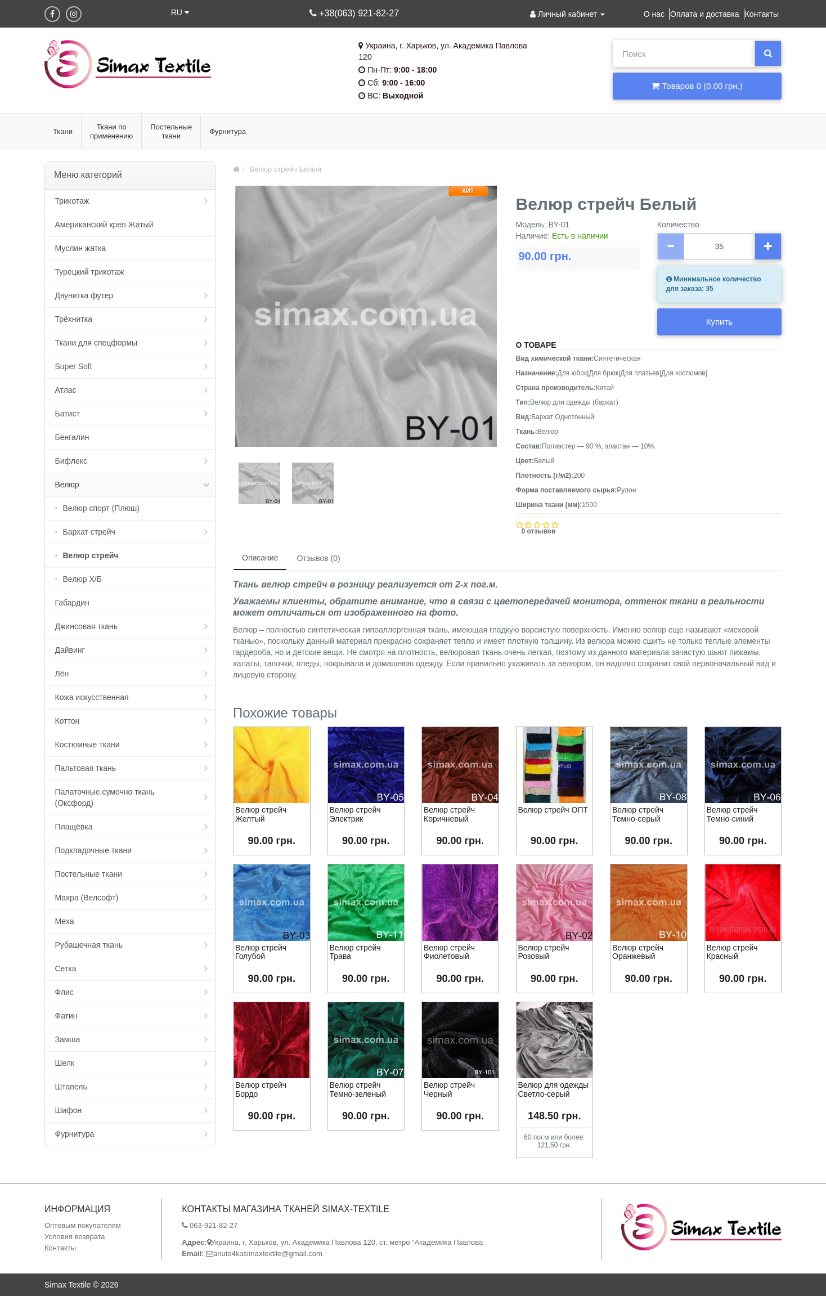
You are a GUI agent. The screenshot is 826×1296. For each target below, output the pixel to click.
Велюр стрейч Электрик (355, 814)
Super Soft (73, 366)
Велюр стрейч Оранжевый (637, 952)
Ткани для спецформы (96, 342)
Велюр (67, 484)
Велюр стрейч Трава (355, 952)
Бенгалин (72, 437)
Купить (719, 321)
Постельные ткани (89, 873)
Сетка (66, 968)
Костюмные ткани (87, 744)
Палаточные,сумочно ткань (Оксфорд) (105, 797)
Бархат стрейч (89, 531)
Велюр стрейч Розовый (543, 952)
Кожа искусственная (92, 697)
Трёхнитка (74, 319)
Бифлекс (71, 460)
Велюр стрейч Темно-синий (732, 814)
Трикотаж (72, 200)
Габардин (72, 602)
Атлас (66, 389)
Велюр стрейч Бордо (260, 1089)
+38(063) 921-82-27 (354, 13)
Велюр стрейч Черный (449, 1089)
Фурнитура (75, 1133)
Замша (67, 1039)
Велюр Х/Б (82, 579)
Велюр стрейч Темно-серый (637, 814)
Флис (64, 992)
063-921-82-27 (209, 1225)
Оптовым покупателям (82, 1225)
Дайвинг (70, 649)
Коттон (67, 720)
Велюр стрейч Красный (732, 952)
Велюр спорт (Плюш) (101, 508)
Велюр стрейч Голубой (260, 952)
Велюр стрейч (91, 555)
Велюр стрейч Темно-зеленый (358, 1089)
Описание (260, 557)
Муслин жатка (80, 248)
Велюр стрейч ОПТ (553, 809)
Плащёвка (74, 826)
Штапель (71, 1086)
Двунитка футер (84, 295)
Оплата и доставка (704, 14)
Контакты (762, 14)
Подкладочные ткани (93, 850)
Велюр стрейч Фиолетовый (449, 952)
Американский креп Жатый (104, 224)
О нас (654, 14)
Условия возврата (74, 1236)
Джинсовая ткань (86, 626)
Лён (62, 673)
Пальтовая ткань (85, 768)
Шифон (68, 1110)
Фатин (66, 1015)
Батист (67, 413)
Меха (64, 921)
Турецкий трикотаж (89, 271)
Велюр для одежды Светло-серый (553, 1089)
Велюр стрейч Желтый (260, 814)
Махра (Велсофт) (87, 897)
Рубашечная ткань (89, 944)
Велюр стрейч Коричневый (449, 814)
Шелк (64, 1063)
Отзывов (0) (318, 558)
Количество (678, 224)
